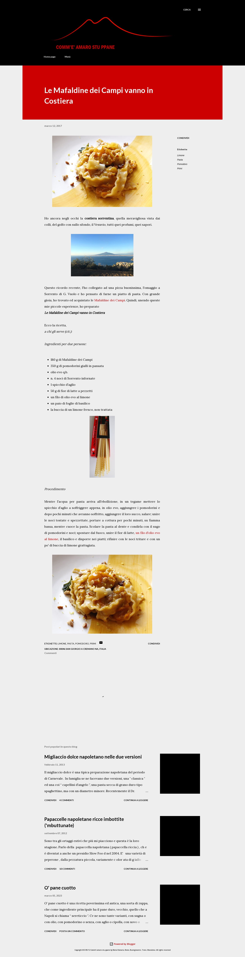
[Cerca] (187, 10)
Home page (49, 56)
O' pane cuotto (60, 887)
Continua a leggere (136, 800)
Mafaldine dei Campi (109, 300)
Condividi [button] (183, 138)
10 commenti (67, 868)
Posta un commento (72, 931)
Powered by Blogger (122, 943)
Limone (180, 155)
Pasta (180, 159)
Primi (179, 168)
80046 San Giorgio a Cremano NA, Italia (82, 649)
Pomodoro (182, 164)
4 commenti (66, 800)
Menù (67, 56)
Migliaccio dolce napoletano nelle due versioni (93, 756)
